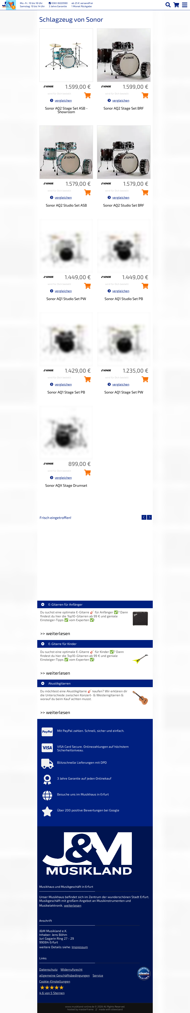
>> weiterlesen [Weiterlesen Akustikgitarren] (55, 712)
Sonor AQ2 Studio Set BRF (123, 205)
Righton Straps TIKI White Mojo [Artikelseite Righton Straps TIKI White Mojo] (123, 584)
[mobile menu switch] (185, 4)
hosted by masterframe (80, 1009)
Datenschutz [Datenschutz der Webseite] (48, 969)
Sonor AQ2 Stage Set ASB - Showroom (66, 110)
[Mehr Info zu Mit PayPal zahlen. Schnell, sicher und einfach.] (95, 733)
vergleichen (61, 100)
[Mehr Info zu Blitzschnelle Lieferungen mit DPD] (95, 765)
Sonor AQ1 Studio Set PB (124, 298)
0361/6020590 (58, 3)
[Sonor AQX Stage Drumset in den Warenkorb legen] (86, 473)
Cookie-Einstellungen (54, 981)
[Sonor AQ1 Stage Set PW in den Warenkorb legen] (144, 380)
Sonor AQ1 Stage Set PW (123, 392)
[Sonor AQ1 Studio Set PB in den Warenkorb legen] (144, 287)
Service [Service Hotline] (98, 975)
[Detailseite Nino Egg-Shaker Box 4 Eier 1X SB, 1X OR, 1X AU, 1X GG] (67, 555)
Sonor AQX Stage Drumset (66, 485)
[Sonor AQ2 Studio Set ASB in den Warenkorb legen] (86, 193)
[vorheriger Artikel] (144, 517)
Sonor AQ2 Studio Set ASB (66, 205)
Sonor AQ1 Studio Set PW (66, 298)
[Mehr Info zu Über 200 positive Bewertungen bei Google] (95, 812)
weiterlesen (72, 905)
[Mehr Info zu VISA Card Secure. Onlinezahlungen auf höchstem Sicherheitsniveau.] (95, 749)
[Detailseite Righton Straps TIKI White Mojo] (123, 555)
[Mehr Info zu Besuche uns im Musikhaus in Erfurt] (95, 796)
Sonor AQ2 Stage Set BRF (124, 108)
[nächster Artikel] (149, 517)
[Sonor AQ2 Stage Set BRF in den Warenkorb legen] (144, 96)
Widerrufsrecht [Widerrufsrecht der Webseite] (71, 969)
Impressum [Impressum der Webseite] (80, 947)
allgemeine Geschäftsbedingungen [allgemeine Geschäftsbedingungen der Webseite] (64, 975)
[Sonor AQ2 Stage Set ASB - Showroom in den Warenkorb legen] (86, 96)
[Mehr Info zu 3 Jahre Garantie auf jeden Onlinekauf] (95, 781)
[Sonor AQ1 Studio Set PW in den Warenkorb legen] (86, 287)
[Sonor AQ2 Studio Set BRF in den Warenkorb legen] (144, 193)
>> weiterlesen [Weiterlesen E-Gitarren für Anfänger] (55, 633)
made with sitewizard (111, 1009)
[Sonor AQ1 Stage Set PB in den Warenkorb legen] (86, 380)
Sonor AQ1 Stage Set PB (66, 392)
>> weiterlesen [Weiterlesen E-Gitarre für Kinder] (55, 673)
